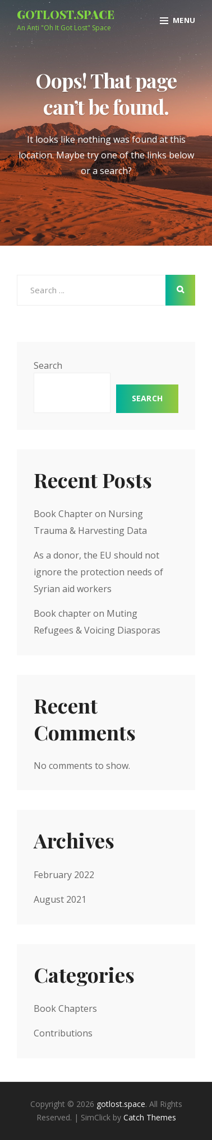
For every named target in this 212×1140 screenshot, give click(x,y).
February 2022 (64, 875)
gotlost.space (65, 14)
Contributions (63, 1033)
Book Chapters (65, 1008)
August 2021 (60, 899)
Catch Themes (149, 1117)
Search (48, 365)
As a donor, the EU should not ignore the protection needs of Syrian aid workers (98, 572)
